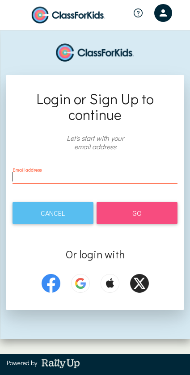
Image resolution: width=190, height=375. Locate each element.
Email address (27, 169)
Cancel (53, 213)
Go (137, 213)
